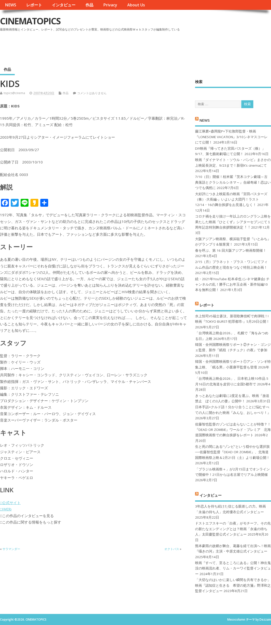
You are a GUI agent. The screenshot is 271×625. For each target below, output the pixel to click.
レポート (34, 5)
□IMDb (6, 509)
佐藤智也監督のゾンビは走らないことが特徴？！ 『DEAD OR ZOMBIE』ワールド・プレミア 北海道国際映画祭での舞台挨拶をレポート (233, 429)
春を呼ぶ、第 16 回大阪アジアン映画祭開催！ (230, 250)
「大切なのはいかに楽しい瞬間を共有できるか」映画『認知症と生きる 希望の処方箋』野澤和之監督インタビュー (233, 585)
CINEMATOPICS (30, 21)
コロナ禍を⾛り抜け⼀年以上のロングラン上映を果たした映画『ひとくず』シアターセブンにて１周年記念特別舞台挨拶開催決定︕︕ (233, 222)
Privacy (110, 5)
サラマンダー (11, 549)
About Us (136, 5)
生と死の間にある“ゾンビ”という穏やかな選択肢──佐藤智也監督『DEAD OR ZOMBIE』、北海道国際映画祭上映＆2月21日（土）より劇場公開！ (232, 452)
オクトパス (171, 549)
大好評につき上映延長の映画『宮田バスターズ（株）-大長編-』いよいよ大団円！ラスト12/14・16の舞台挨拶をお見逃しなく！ (231, 199)
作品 (89, 5)
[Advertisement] (177, 46)
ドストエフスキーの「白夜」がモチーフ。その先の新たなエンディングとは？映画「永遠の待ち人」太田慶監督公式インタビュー (233, 529)
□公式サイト (10, 502)
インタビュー (63, 5)
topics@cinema (14, 93)
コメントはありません (92, 93)
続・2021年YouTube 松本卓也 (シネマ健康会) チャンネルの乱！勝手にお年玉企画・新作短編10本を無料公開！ (232, 284)
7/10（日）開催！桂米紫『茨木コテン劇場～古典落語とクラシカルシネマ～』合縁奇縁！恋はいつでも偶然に (233, 182)
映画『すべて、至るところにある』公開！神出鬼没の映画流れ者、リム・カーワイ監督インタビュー (233, 568)
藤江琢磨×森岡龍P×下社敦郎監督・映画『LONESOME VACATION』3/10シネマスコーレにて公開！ (231, 137)
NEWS (10, 5)
